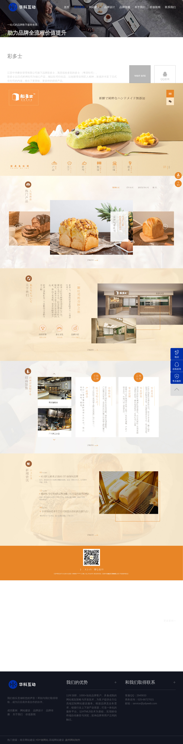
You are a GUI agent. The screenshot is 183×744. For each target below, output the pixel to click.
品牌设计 (109, 7)
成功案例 (79, 7)
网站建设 (94, 7)
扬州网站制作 (72, 739)
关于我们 (140, 7)
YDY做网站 (42, 739)
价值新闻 (155, 7)
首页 (66, 7)
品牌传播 (124, 7)
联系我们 (170, 7)
